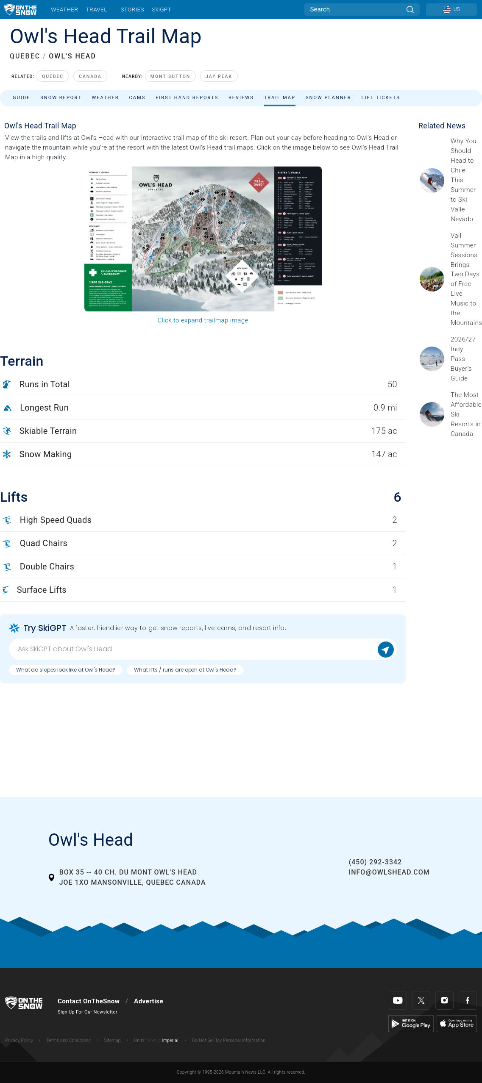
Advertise (148, 1001)
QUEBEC (25, 56)
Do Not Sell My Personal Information (228, 1040)
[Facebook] (468, 1000)
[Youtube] (398, 1000)
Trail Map (279, 97)
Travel (96, 9)
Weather (64, 9)
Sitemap (112, 1040)
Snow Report (60, 97)
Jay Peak (219, 76)
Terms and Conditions (68, 1040)
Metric (154, 1040)
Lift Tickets (381, 97)
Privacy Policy (19, 1040)
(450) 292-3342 (375, 862)
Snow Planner (328, 97)
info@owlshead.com (389, 872)
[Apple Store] (457, 1023)
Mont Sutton (170, 76)
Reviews (241, 97)
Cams (137, 97)
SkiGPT (161, 9)
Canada (90, 76)
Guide (21, 97)
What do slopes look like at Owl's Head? (65, 669)
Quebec (53, 76)
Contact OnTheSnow (89, 1001)
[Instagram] (444, 1000)
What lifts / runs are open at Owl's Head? (185, 669)
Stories (132, 9)
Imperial (170, 1040)
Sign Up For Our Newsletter (87, 1012)
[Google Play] (411, 1023)
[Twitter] (421, 1000)
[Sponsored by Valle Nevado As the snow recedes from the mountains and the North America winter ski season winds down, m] (464, 180)
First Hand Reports (187, 97)
